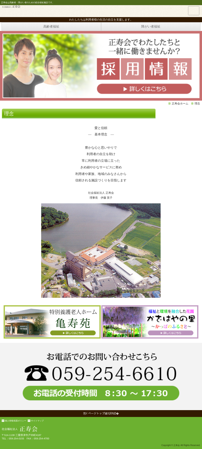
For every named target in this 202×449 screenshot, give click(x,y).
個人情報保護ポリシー (15, 421)
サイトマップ (37, 421)
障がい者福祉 (150, 26)
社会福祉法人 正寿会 (101, 428)
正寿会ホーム (180, 103)
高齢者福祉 (51, 26)
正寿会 (11, 6)
